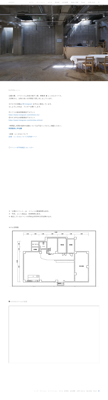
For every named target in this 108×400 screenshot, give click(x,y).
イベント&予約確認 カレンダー (22, 147)
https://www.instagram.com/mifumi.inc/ (24, 115)
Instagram (28, 104)
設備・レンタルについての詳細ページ (23, 136)
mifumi (12, 2)
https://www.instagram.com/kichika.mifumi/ (26, 120)
